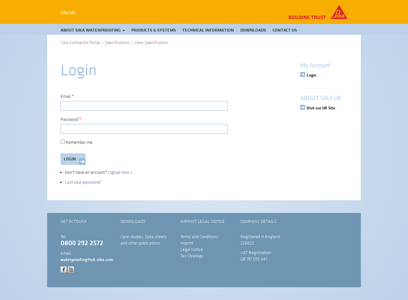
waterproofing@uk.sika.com (87, 260)
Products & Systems (153, 30)
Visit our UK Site (321, 108)
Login (311, 75)
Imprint (186, 243)
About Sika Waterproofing (93, 30)
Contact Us (285, 30)
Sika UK (68, 13)
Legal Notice (191, 249)
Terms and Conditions (199, 237)
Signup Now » (120, 172)
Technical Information (208, 30)
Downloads (253, 30)
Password (71, 119)
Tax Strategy (191, 256)
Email (67, 96)
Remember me (76, 142)
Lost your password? (83, 182)
